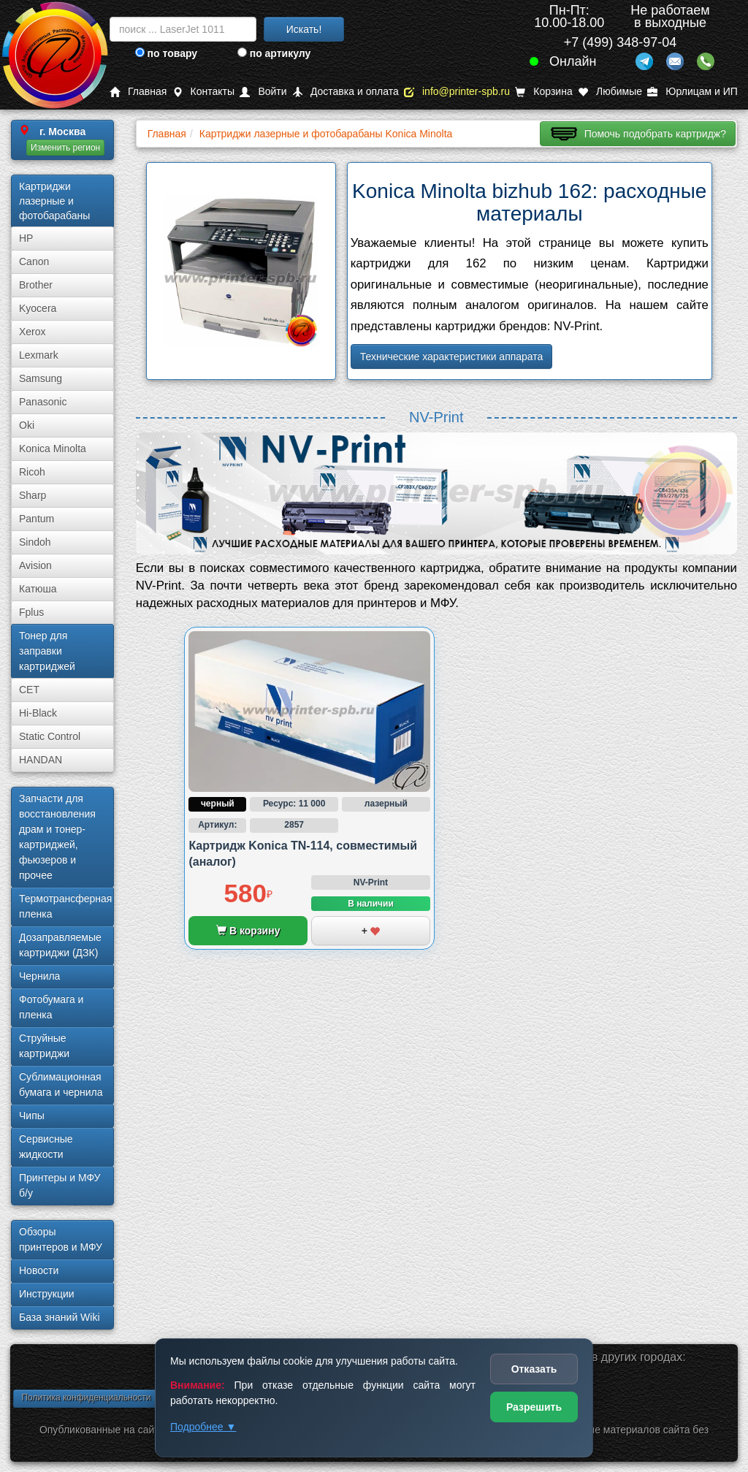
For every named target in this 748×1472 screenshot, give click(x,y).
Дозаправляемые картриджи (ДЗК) (60, 944)
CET (29, 689)
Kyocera (37, 308)
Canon (34, 261)
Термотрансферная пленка (65, 906)
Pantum (36, 519)
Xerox (32, 332)
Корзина (543, 92)
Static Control (49, 736)
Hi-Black (38, 713)
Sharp (32, 495)
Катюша (38, 589)
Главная (138, 92)
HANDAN (40, 760)
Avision (35, 565)
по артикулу (274, 53)
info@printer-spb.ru (457, 92)
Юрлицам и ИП (692, 92)
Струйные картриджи (44, 1045)
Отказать (534, 1369)
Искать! (304, 29)
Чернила (39, 976)
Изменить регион (65, 147)
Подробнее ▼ (203, 1427)
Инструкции (47, 1294)
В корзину (248, 931)
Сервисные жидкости (46, 1146)
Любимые (610, 92)
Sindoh (35, 542)
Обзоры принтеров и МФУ (60, 1239)
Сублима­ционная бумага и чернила (61, 1084)
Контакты (203, 92)
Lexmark (38, 355)
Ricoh (32, 472)
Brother (36, 285)
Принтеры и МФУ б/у (59, 1185)
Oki (26, 425)
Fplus (31, 612)
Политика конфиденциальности (85, 1397)
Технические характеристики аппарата (451, 356)
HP (26, 238)
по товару (166, 53)
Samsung (40, 378)
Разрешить (534, 1407)
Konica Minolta (52, 448)
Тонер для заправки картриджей (47, 651)
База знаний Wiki (59, 1317)
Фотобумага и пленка (51, 1007)
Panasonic (42, 402)
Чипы (32, 1115)
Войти (263, 92)
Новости (38, 1270)
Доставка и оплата (345, 92)
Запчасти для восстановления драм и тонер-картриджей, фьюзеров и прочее (57, 837)
